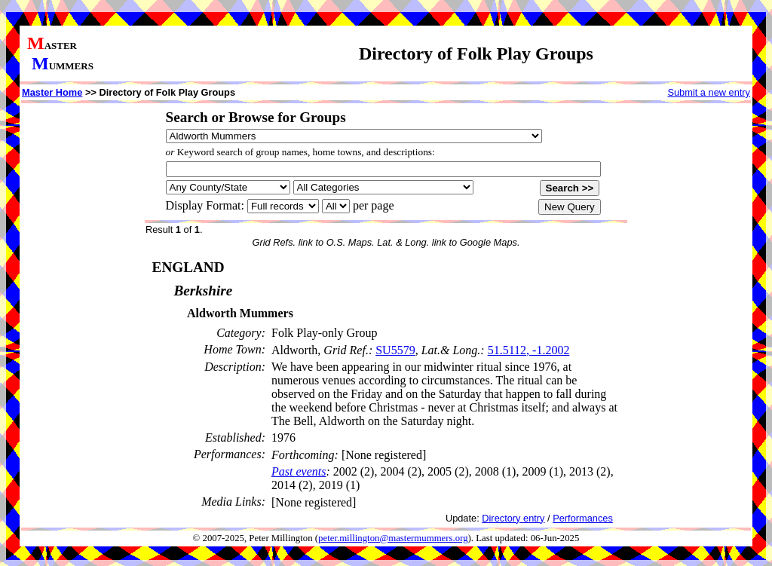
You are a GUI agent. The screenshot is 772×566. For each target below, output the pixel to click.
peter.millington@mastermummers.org (393, 538)
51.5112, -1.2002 (529, 350)
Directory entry (513, 518)
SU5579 (395, 350)
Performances (583, 518)
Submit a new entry (708, 92)
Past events (298, 471)
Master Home (52, 92)
